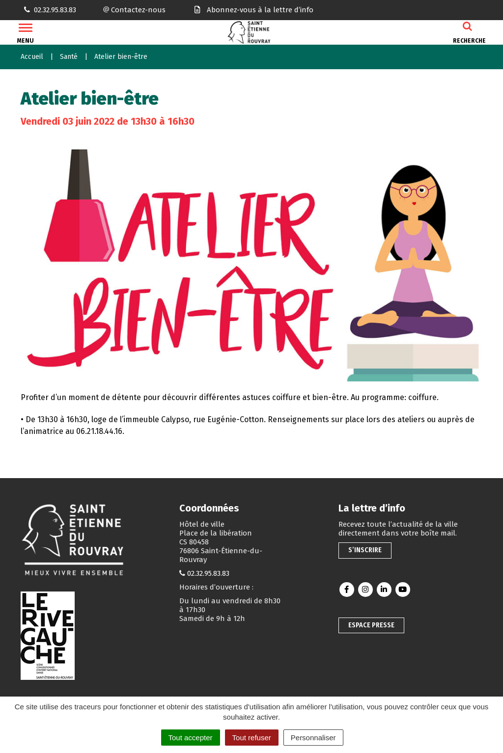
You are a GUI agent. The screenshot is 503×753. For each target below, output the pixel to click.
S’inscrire (365, 550)
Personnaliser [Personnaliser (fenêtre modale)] (313, 737)
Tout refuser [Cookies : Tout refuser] (251, 737)
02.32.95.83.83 (208, 573)
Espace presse (371, 625)
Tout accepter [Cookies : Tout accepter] (190, 737)
